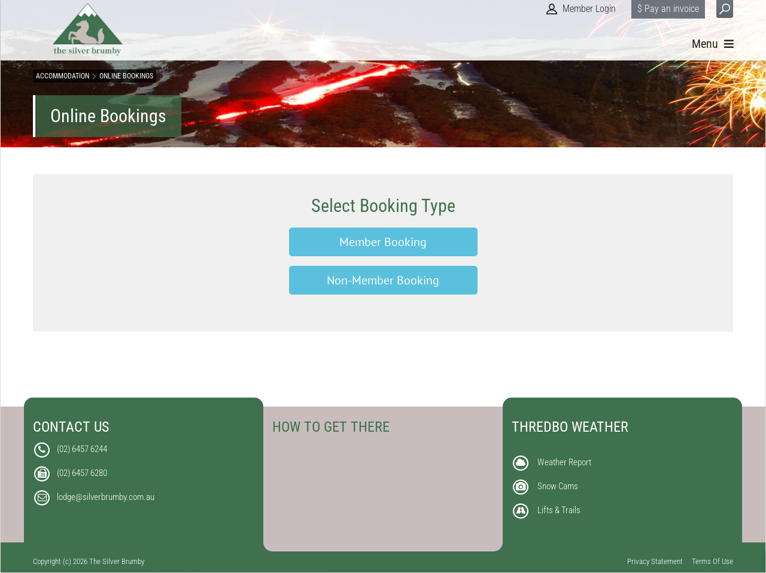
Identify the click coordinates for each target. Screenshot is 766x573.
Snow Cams (557, 486)
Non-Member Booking (383, 280)
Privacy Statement (655, 561)
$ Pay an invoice (668, 8)
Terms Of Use (712, 561)
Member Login (589, 8)
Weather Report (564, 462)
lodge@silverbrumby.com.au (105, 497)
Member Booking (383, 242)
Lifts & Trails (558, 510)
